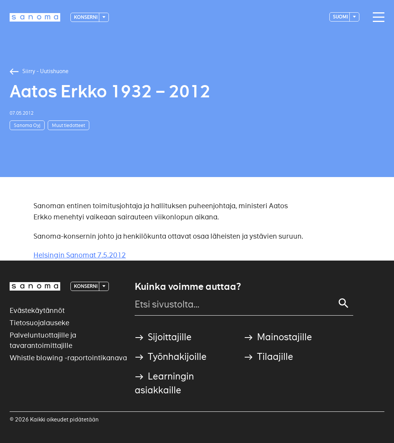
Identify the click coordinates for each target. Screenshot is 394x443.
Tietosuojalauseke (39, 322)
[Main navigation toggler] (376, 17)
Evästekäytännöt (37, 310)
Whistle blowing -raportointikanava (68, 357)
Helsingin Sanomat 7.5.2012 (79, 255)
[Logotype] (35, 17)
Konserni (86, 17)
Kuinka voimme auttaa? (188, 287)
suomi (341, 17)
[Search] (343, 303)
